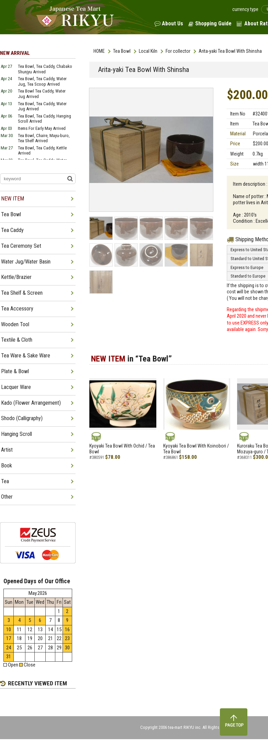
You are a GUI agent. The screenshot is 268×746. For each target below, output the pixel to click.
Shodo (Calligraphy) (22, 418)
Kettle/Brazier (16, 277)
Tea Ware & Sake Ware (25, 355)
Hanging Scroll (16, 434)
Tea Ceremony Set (21, 246)
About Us (172, 23)
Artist (7, 450)
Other (7, 496)
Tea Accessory (17, 308)
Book (6, 465)
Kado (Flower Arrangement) (31, 403)
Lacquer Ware (16, 387)
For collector (178, 51)
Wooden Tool (15, 324)
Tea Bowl (122, 51)
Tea (5, 481)
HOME (99, 51)
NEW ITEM (12, 198)
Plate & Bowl (15, 371)
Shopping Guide (213, 23)
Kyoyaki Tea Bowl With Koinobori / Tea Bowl (196, 448)
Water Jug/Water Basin (26, 261)
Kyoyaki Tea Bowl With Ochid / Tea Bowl (122, 448)
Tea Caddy (12, 230)
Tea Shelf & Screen (22, 293)
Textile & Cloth (16, 340)
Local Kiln (148, 51)
